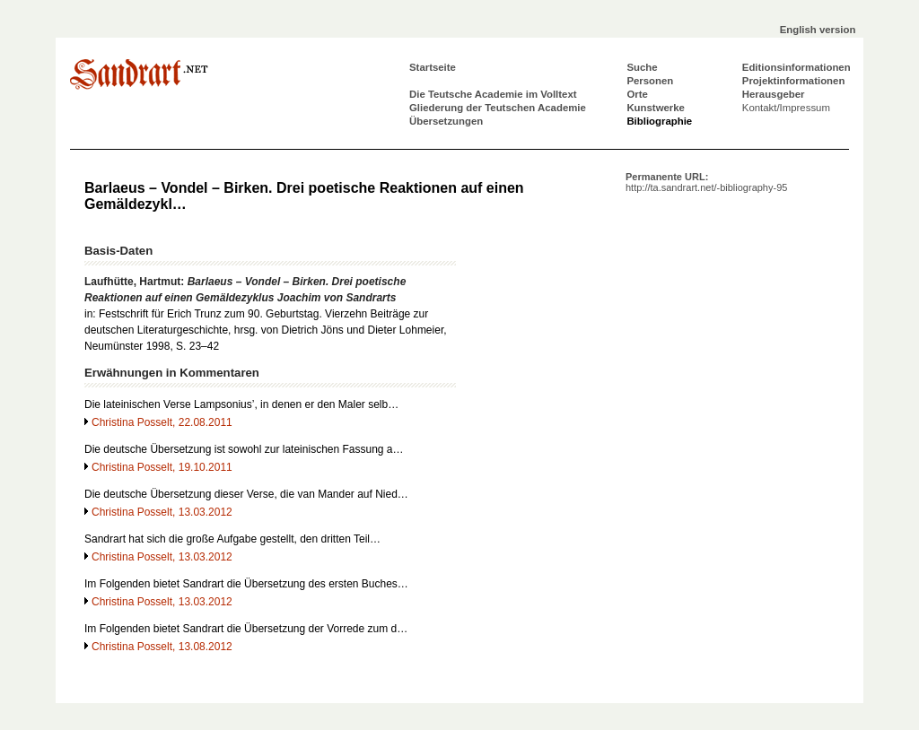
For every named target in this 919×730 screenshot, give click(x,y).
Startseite (432, 67)
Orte (636, 94)
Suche (641, 67)
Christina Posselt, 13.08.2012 (162, 646)
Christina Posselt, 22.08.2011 (162, 422)
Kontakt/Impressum (786, 107)
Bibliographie (659, 121)
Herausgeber (773, 94)
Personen (649, 80)
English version (818, 29)
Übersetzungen (446, 121)
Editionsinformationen (796, 67)
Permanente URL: (706, 182)
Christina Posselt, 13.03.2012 (162, 512)
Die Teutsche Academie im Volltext (493, 94)
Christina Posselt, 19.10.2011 (162, 467)
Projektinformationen (793, 80)
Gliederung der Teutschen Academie (497, 107)
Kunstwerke (655, 107)
